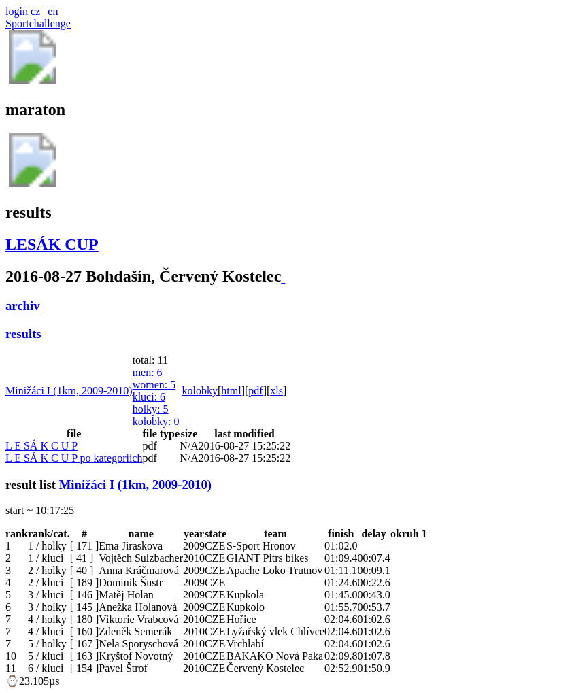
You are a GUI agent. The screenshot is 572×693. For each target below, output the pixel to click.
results (23, 333)
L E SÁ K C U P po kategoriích (73, 458)
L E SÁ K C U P (41, 446)
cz (35, 11)
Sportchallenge (38, 23)
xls (276, 390)
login (16, 11)
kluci (149, 397)
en (53, 11)
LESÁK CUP (52, 244)
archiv (22, 306)
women (154, 384)
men (148, 372)
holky (151, 409)
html (231, 390)
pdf (255, 390)
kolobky (156, 421)
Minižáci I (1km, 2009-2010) (69, 390)
